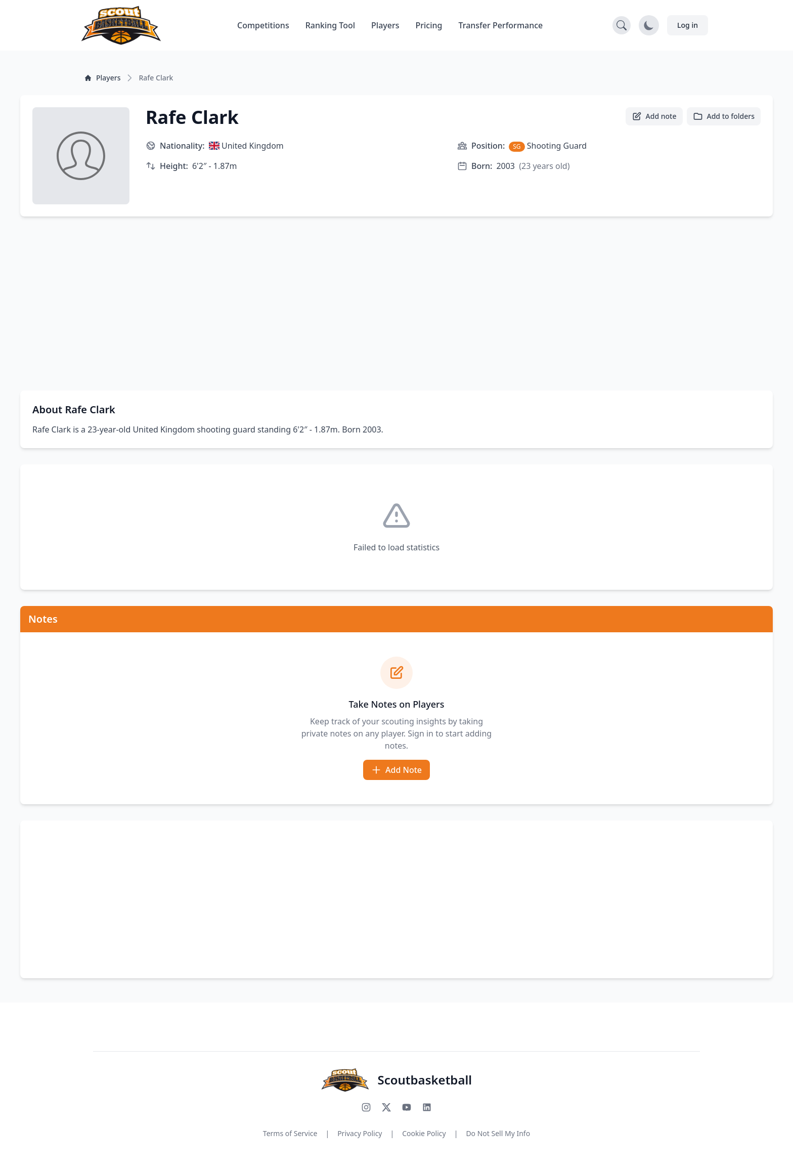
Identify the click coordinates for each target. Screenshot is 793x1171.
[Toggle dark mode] (649, 25)
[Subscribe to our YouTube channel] (407, 1107)
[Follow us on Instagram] (366, 1107)
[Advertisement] (396, 303)
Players (385, 25)
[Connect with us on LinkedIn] (427, 1107)
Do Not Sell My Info (498, 1133)
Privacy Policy (359, 1133)
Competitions (263, 25)
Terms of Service (290, 1133)
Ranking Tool (330, 25)
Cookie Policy (424, 1133)
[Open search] (621, 25)
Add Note (396, 769)
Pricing (429, 25)
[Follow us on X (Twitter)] (386, 1107)
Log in (687, 25)
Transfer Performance (501, 25)
